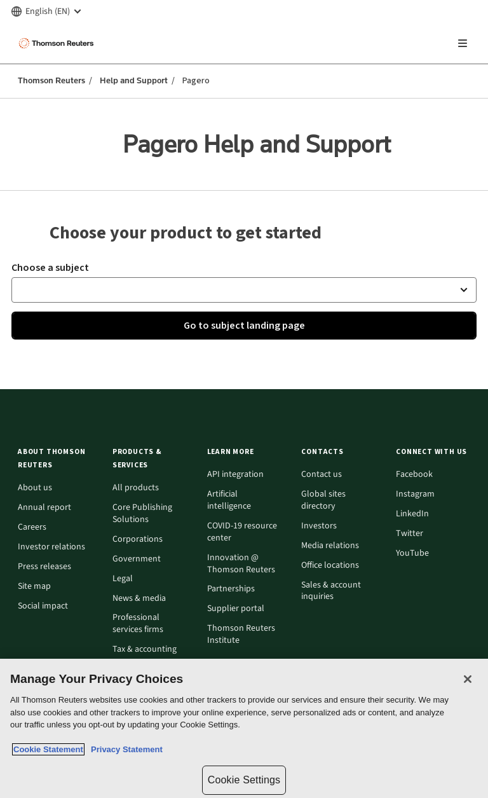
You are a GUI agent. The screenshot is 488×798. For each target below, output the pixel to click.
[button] (244, 290)
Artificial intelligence (229, 500)
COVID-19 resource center (242, 532)
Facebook (414, 475)
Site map (34, 587)
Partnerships (231, 589)
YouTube (412, 553)
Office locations (330, 566)
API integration (235, 475)
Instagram (415, 494)
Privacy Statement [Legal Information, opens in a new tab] (124, 749)
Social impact (43, 606)
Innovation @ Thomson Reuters (241, 564)
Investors (319, 526)
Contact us (321, 475)
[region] (244, 728)
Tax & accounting (144, 649)
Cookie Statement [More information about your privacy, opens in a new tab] (48, 749)
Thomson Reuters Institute (241, 635)
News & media (139, 599)
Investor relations (51, 547)
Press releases (44, 567)
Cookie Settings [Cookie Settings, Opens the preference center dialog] (244, 779)
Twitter (409, 534)
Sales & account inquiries (331, 591)
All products (135, 488)
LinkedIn (412, 514)
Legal (122, 579)
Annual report (44, 508)
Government (136, 559)
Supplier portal (235, 609)
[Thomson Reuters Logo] (58, 43)
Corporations (137, 539)
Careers (32, 527)
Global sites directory (323, 500)
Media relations (330, 546)
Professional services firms (137, 624)
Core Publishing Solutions (142, 514)
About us (35, 488)
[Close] (468, 679)
